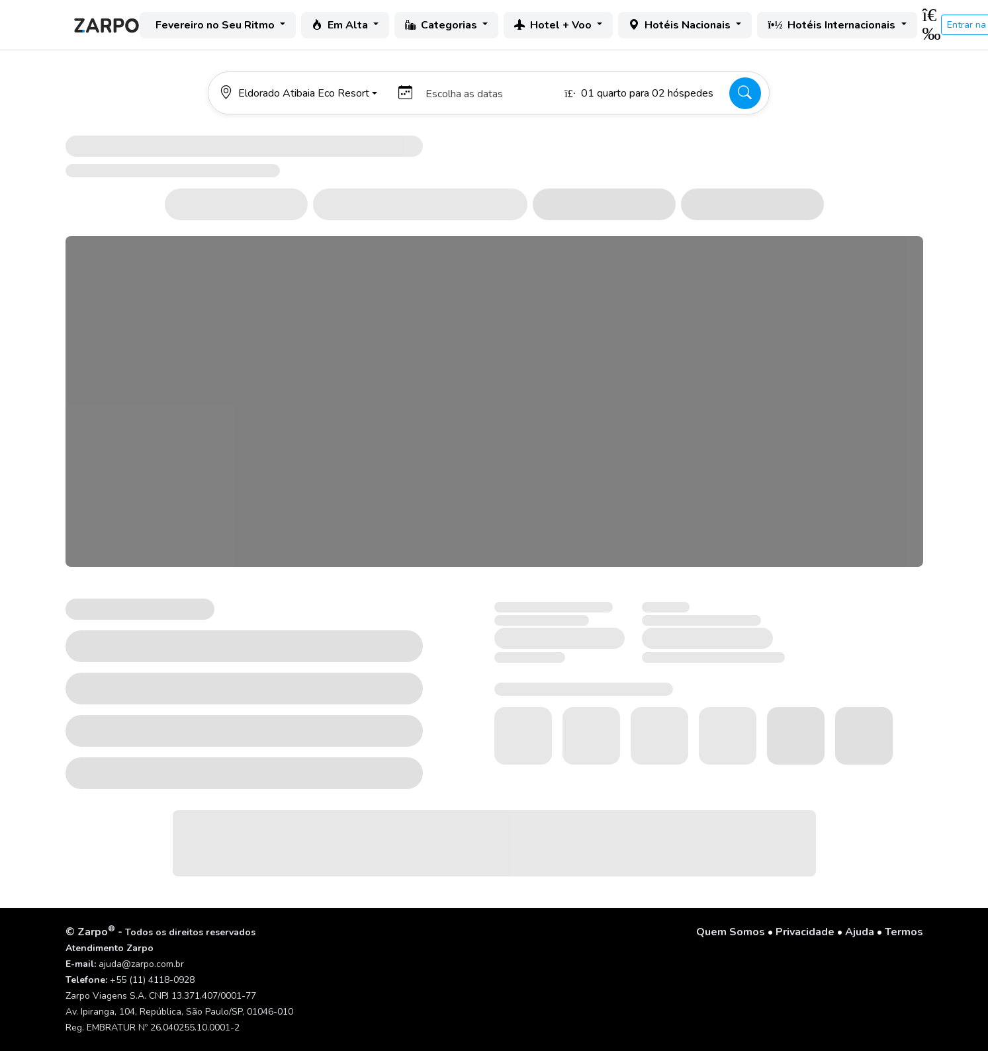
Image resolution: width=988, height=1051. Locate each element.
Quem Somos (730, 932)
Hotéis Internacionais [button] (833, 25)
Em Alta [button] (341, 25)
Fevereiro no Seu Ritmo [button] (216, 25)
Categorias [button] (442, 25)
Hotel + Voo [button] (554, 25)
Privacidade (805, 932)
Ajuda (859, 932)
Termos (904, 932)
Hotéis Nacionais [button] (681, 25)
